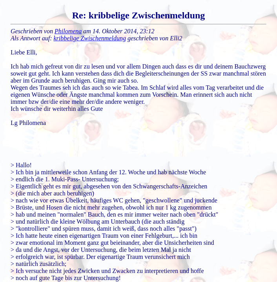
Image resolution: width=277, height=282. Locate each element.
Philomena (68, 31)
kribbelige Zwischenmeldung (90, 38)
